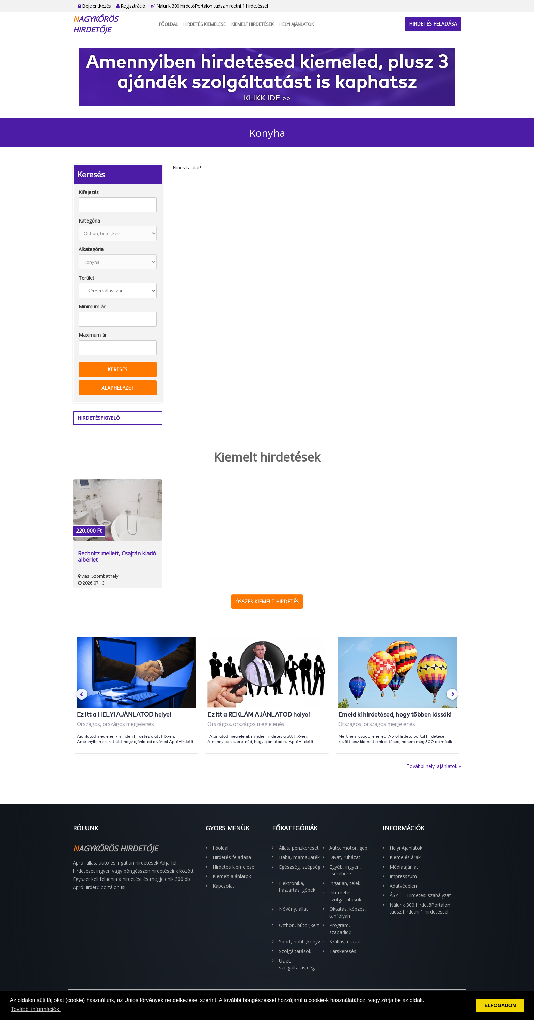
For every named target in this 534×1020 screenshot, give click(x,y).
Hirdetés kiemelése (204, 24)
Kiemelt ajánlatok (232, 876)
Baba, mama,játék (299, 857)
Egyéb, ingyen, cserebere (345, 870)
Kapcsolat (223, 886)
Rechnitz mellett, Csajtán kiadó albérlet (117, 556)
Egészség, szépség (299, 866)
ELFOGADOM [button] (500, 1005)
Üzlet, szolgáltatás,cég (297, 964)
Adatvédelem (404, 886)
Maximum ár (93, 335)
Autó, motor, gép (348, 847)
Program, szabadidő (340, 928)
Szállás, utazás (345, 941)
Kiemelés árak (405, 857)
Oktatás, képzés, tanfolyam (347, 912)
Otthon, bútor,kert (299, 925)
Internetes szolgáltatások (345, 896)
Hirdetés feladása (433, 23)
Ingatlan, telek (344, 883)
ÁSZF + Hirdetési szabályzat (420, 895)
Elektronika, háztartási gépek (297, 886)
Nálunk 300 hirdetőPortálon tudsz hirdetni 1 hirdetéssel (209, 6)
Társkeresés (342, 951)
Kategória (89, 220)
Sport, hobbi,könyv (299, 941)
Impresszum (403, 876)
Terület (86, 278)
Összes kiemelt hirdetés (267, 601)
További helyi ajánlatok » (434, 766)
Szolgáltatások (295, 951)
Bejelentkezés (94, 6)
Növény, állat (293, 909)
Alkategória (91, 249)
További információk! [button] (36, 1009)
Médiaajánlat (404, 866)
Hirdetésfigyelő (99, 418)
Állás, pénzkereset (299, 847)
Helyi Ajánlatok (296, 24)
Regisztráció (130, 6)
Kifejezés (89, 192)
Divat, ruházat (344, 857)
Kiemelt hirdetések (252, 24)
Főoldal (168, 24)
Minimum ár (92, 306)
